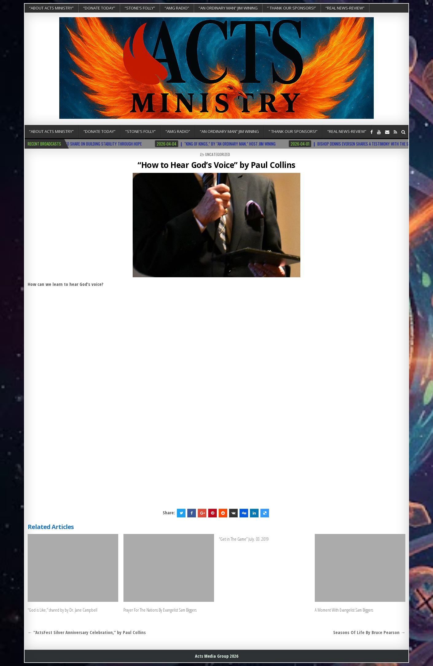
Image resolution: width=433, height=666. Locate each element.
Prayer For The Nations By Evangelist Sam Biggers (160, 610)
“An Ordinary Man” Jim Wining (228, 8)
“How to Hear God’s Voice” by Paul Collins (216, 164)
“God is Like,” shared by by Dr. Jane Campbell (62, 610)
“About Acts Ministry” (51, 8)
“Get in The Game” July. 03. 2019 (244, 539)
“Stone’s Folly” (140, 8)
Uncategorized (217, 154)
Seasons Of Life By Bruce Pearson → (369, 632)
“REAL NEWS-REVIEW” (345, 8)
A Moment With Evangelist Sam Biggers (344, 610)
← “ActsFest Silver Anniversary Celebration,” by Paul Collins (87, 632)
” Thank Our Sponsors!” (291, 8)
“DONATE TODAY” (99, 8)
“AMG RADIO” (177, 8)
